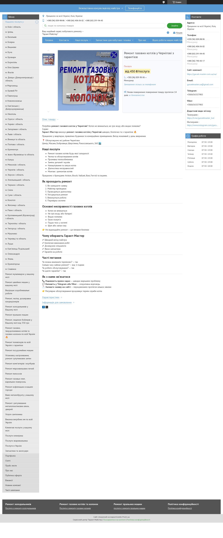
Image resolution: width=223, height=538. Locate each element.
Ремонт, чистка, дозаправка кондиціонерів (18, 300)
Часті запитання (12, 490)
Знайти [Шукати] (174, 26)
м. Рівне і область (13, 210)
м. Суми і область (13, 195)
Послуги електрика (14, 435)
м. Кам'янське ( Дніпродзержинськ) (14, 107)
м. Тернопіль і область (15, 223)
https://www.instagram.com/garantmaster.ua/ (203, 125)
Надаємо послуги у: (14, 21)
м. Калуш (9, 159)
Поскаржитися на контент (114, 520)
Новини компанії (13, 485)
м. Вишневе (10, 47)
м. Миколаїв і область (15, 164)
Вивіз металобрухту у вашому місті (19, 396)
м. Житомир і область (15, 205)
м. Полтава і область (14, 144)
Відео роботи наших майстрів (168, 40)
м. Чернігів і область (14, 169)
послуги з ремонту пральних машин (129, 508)
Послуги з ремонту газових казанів (75, 508)
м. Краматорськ (12, 264)
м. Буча (8, 52)
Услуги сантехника (13, 414)
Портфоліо (10, 455)
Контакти (64, 40)
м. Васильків (10, 37)
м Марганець (11, 85)
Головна (49, 40)
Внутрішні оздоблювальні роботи (17, 292)
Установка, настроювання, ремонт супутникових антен (18, 357)
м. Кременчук (11, 149)
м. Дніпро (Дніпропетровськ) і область (19, 79)
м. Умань (9, 258)
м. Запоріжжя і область (16, 129)
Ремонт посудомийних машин (19, 350)
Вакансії (9, 480)
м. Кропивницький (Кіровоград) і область (20, 217)
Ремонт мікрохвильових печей (19, 368)
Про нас (9, 470)
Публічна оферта (13, 475)
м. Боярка (9, 42)
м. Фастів (9, 72)
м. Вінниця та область (15, 139)
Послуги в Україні (13, 445)
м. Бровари (10, 57)
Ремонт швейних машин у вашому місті (17, 284)
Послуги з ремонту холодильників (20, 508)
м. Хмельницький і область (17, 179)
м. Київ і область (13, 26)
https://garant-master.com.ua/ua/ (202, 74)
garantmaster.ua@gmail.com (200, 84)
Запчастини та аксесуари (16, 450)
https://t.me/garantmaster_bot (200, 118)
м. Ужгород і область (15, 228)
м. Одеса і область (14, 119)
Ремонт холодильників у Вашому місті (16, 308)
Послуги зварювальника (16, 440)
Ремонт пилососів (13, 373)
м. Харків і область (14, 124)
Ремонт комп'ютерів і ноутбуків (20, 363)
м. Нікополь (10, 114)
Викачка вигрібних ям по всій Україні (19, 421)
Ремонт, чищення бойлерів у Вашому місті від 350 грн (18, 321)
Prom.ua (126, 517)
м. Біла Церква (12, 67)
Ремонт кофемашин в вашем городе (19, 388)
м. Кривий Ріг (11, 90)
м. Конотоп (10, 200)
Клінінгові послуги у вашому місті (18, 429)
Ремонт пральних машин (16, 314)
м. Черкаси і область (14, 185)
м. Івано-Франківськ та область (19, 154)
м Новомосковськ (13, 100)
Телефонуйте (135, 8)
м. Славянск (10, 269)
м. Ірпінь (9, 32)
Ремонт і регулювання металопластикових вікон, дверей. (17, 406)
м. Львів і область (13, 134)
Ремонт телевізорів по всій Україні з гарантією (18, 344)
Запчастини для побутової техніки (113, 40)
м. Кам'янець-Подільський (17, 248)
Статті (7, 460)
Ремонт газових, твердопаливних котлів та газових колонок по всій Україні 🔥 (20, 333)
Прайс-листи (11, 465)
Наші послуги (81, 40)
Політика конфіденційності (180, 508)
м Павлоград (11, 95)
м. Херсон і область (14, 174)
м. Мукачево (11, 233)
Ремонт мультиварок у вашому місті (19, 276)
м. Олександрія (12, 253)
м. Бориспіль (11, 62)
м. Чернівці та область (15, 238)
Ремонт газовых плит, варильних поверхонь (15, 380)
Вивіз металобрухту (199, 40)
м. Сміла (9, 190)
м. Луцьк (9, 243)
